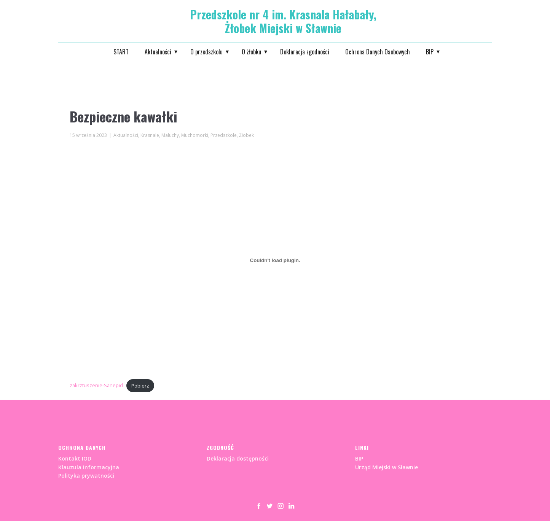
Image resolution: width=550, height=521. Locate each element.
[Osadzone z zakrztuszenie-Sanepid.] (275, 260)
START (121, 51)
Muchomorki (194, 135)
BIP (430, 51)
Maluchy (170, 135)
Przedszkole (223, 135)
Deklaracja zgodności (304, 51)
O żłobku (251, 51)
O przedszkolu (206, 51)
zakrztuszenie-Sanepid (96, 385)
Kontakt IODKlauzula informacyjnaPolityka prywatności (88, 467)
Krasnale (149, 135)
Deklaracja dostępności (238, 458)
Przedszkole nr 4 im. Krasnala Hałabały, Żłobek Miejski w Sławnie (283, 21)
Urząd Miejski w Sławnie (386, 467)
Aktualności (158, 51)
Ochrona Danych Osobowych (377, 51)
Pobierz (140, 385)
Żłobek (246, 135)
